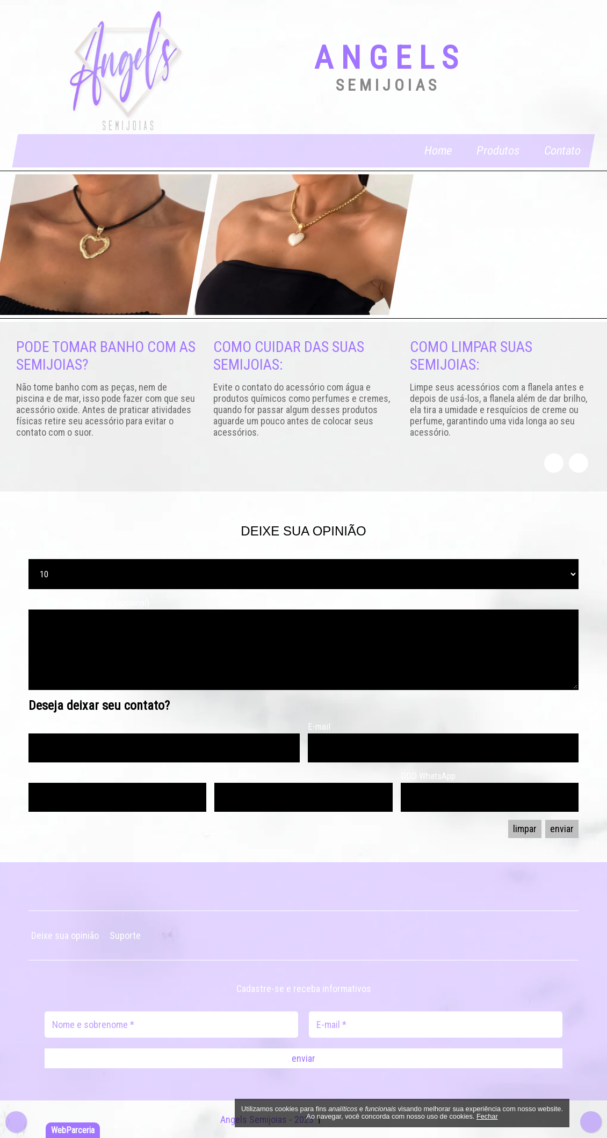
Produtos (498, 150)
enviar (562, 828)
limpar (525, 828)
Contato (563, 150)
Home (438, 150)
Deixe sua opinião (65, 935)
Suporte (125, 935)
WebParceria (73, 1130)
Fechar (487, 1116)
